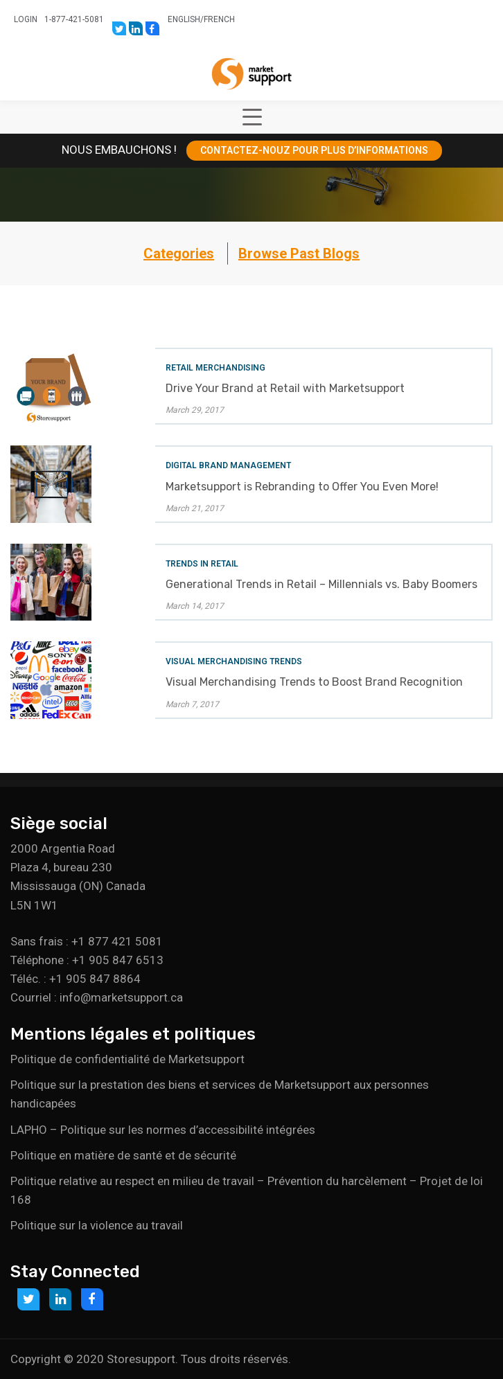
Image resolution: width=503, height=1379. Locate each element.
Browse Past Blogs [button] (299, 253)
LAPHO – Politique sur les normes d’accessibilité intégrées (162, 1130)
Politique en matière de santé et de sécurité (123, 1155)
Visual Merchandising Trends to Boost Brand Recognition (314, 681)
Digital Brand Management (228, 465)
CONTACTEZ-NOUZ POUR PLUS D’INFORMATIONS (314, 150)
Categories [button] (178, 253)
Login (25, 19)
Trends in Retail (202, 564)
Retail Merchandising (215, 368)
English (184, 19)
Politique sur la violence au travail (96, 1225)
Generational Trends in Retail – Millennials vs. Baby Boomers (321, 584)
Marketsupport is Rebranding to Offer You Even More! (302, 486)
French (219, 19)
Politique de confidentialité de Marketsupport (127, 1059)
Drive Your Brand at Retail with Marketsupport (285, 388)
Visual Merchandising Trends (234, 661)
